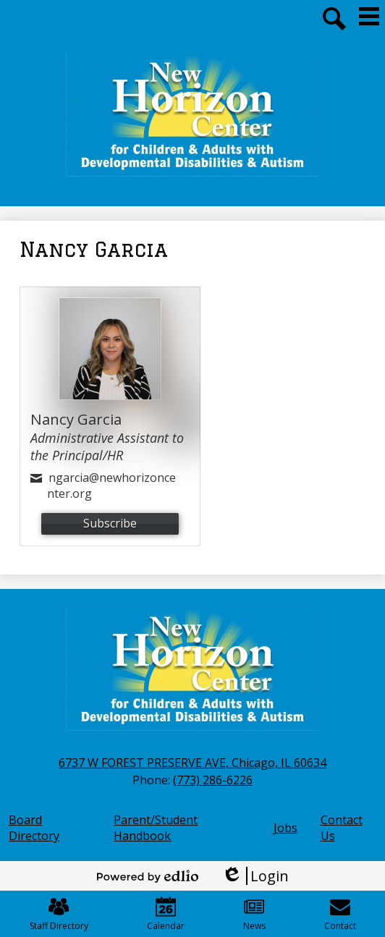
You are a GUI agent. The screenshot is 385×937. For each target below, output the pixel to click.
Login (255, 876)
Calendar (166, 914)
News (254, 914)
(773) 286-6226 (213, 780)
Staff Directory (59, 914)
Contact (340, 914)
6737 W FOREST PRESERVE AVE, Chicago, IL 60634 (192, 763)
